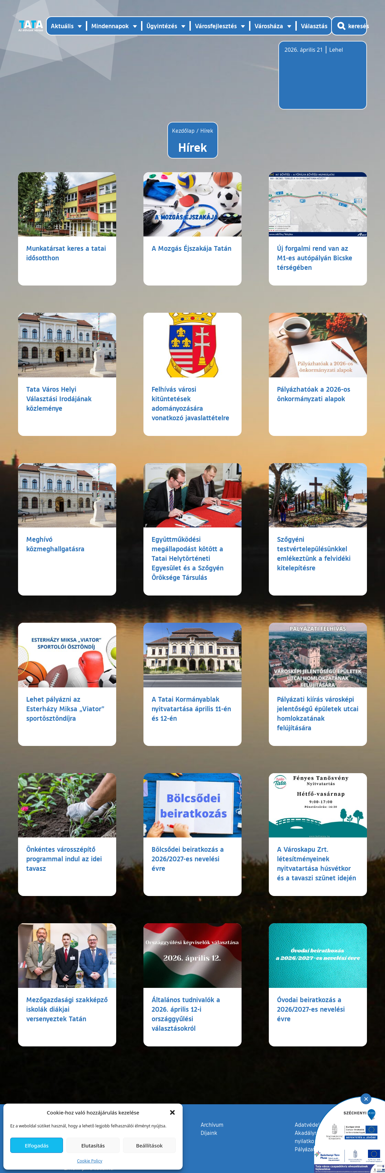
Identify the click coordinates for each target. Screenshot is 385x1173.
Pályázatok (308, 1149)
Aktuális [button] (62, 26)
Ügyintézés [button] (162, 26)
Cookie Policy (89, 1161)
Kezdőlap (184, 130)
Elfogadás (37, 1145)
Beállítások (149, 1145)
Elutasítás (93, 1145)
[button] (172, 1112)
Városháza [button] (269, 26)
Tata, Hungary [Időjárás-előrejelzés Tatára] (322, 79)
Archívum (212, 1124)
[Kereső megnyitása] (349, 25)
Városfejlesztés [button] (216, 26)
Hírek (206, 130)
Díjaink (209, 1132)
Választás (314, 26)
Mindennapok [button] (110, 26)
